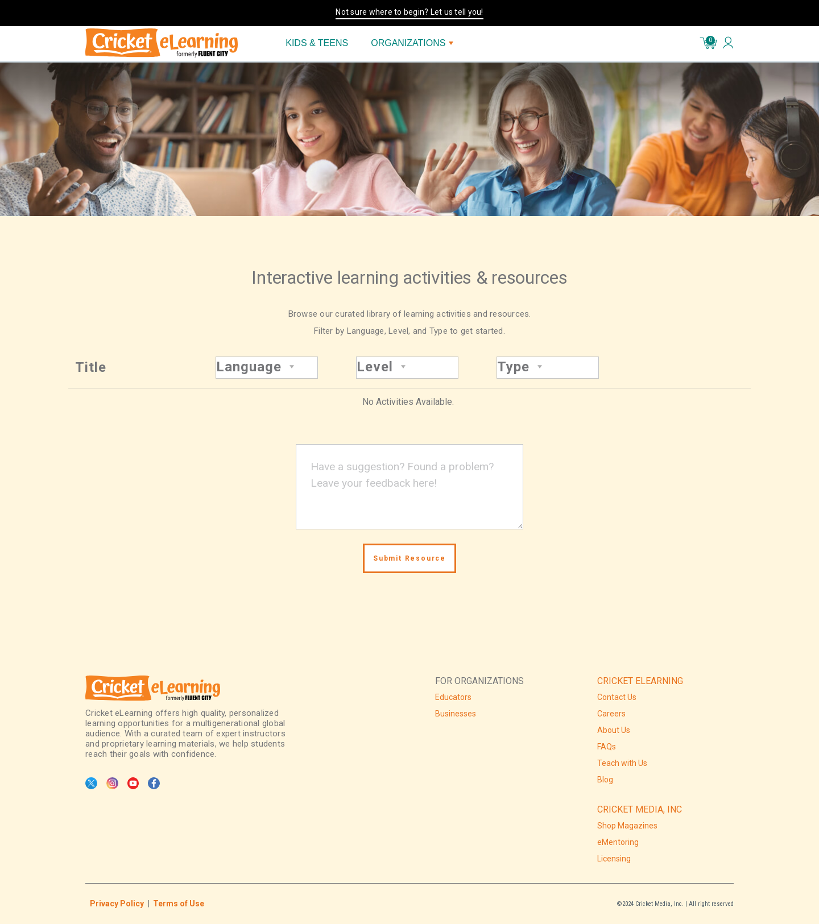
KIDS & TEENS (317, 43)
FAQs (606, 746)
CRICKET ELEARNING (640, 681)
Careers (611, 713)
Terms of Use (178, 903)
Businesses (455, 713)
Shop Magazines (627, 825)
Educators (453, 697)
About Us (613, 730)
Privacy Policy (117, 903)
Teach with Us (622, 763)
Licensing (614, 858)
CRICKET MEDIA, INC (639, 809)
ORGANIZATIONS (412, 43)
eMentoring (618, 842)
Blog (605, 779)
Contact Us (616, 697)
